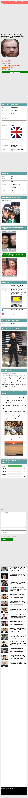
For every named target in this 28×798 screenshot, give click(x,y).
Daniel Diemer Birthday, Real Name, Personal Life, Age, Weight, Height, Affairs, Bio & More (17, 650)
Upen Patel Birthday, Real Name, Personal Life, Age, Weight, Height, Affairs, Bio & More (18, 569)
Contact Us (3, 788)
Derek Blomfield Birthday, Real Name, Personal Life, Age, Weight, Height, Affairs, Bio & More (17, 582)
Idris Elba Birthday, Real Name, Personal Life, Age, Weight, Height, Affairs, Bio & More (18, 589)
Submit (3, 539)
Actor (19, 1)
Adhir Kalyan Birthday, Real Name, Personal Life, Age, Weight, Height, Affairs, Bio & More (18, 609)
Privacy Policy (9, 788)
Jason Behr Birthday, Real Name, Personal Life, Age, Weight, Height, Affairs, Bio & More (18, 630)
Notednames (4, 1)
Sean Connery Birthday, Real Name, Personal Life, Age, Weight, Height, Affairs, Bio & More (18, 664)
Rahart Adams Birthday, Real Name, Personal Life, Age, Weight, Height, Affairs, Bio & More (17, 603)
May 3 (12, 110)
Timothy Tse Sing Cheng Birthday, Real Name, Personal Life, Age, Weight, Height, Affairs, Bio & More (18, 637)
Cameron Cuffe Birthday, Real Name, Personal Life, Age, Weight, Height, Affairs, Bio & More (17, 657)
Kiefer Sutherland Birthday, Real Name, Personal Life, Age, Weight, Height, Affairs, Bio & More (17, 616)
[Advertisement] (14, 19)
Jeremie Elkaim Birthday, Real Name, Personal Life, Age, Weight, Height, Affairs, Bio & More (17, 576)
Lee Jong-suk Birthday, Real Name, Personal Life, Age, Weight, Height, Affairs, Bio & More (18, 643)
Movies (13, 1)
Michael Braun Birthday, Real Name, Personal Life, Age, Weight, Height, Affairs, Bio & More (17, 596)
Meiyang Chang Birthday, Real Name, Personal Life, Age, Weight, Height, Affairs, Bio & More (17, 623)
